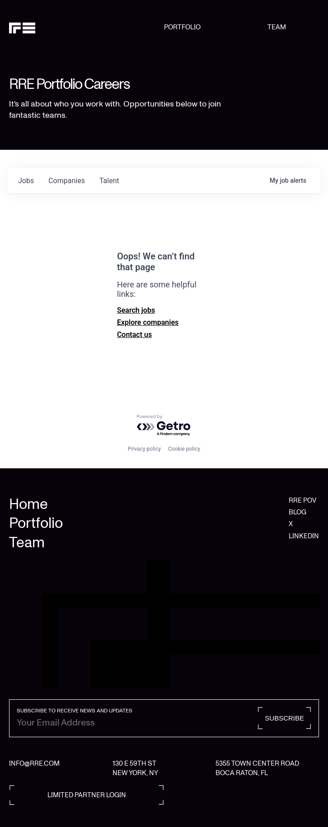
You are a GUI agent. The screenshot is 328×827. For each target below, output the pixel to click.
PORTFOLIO (182, 27)
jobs (26, 180)
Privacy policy (144, 449)
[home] (86, 27)
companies (66, 180)
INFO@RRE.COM (34, 763)
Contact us (134, 334)
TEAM (276, 27)
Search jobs (136, 310)
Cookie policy (184, 449)
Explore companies (147, 322)
